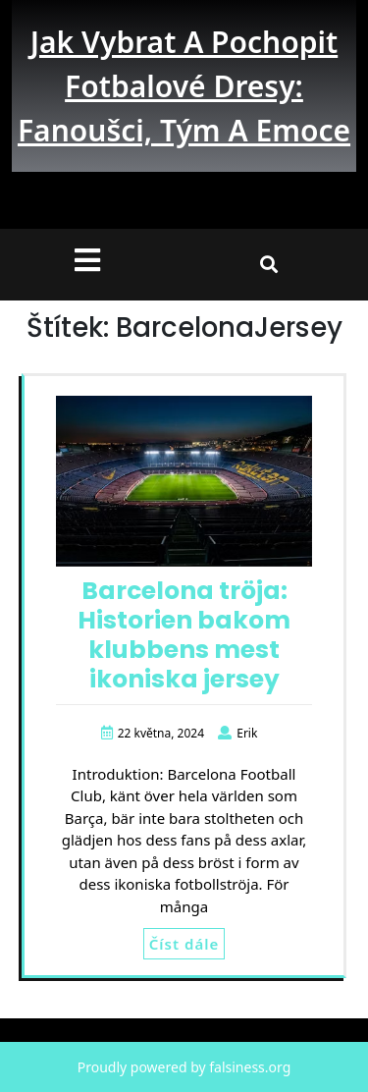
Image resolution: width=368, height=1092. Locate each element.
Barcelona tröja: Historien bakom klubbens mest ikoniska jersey (184, 634)
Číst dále (184, 944)
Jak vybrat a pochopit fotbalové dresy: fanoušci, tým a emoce (184, 86)
